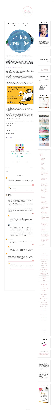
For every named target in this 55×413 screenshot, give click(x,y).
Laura (9, 253)
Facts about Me (44, 284)
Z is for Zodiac (43, 169)
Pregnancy (44, 310)
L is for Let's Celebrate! (44, 206)
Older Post (32, 167)
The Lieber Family (28, 153)
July (41, 164)
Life (44, 300)
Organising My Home (44, 306)
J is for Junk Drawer (44, 212)
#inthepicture (44, 265)
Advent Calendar (44, 269)
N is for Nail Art (43, 202)
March (42, 241)
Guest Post (44, 290)
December (42, 158)
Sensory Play (44, 317)
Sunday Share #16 (43, 197)
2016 (40, 155)
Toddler (44, 324)
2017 (40, 154)
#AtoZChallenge (44, 257)
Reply (33, 213)
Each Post (41, 86)
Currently (44, 278)
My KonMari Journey (44, 304)
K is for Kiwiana (43, 209)
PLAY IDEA (44, 308)
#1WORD (44, 253)
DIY (44, 280)
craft (44, 328)
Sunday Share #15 (43, 211)
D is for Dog (42, 230)
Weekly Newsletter (42, 87)
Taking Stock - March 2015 (45, 237)
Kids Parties (44, 294)
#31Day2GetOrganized (44, 255)
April (41, 168)
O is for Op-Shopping (44, 201)
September (42, 162)
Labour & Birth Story (44, 298)
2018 (40, 153)
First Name (43, 80)
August (42, 163)
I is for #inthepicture (44, 213)
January (42, 244)
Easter (44, 282)
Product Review (44, 312)
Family (44, 286)
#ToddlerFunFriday (44, 259)
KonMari (44, 296)
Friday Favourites (44, 288)
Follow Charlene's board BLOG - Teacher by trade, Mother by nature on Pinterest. (44, 354)
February (42, 242)
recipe (44, 334)
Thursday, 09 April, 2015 (11, 239)
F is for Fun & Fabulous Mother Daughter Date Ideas (44, 220)
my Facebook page (20, 56)
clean (44, 326)
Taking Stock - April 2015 (44, 185)
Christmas (44, 276)
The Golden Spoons (15, 153)
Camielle (9, 194)
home (44, 332)
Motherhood (44, 302)
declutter (44, 330)
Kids (44, 292)
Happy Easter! (43, 229)
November (42, 159)
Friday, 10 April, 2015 (12, 264)
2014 (40, 245)
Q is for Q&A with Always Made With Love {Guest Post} (44, 195)
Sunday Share (44, 319)
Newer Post (8, 167)
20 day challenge (44, 267)
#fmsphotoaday (44, 263)
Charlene (11, 187)
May (41, 167)
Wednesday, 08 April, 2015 (13, 188)
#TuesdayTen (44, 261)
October (42, 160)
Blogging (44, 271)
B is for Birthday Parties (44, 234)
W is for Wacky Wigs (44, 178)
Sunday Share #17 (43, 179)
